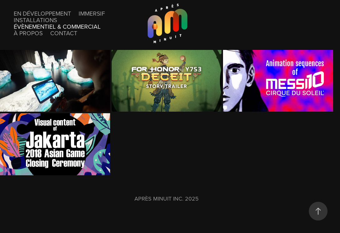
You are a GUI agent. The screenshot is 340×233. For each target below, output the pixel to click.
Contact (63, 33)
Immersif (92, 13)
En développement (42, 13)
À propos (28, 33)
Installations (35, 20)
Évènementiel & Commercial (57, 26)
